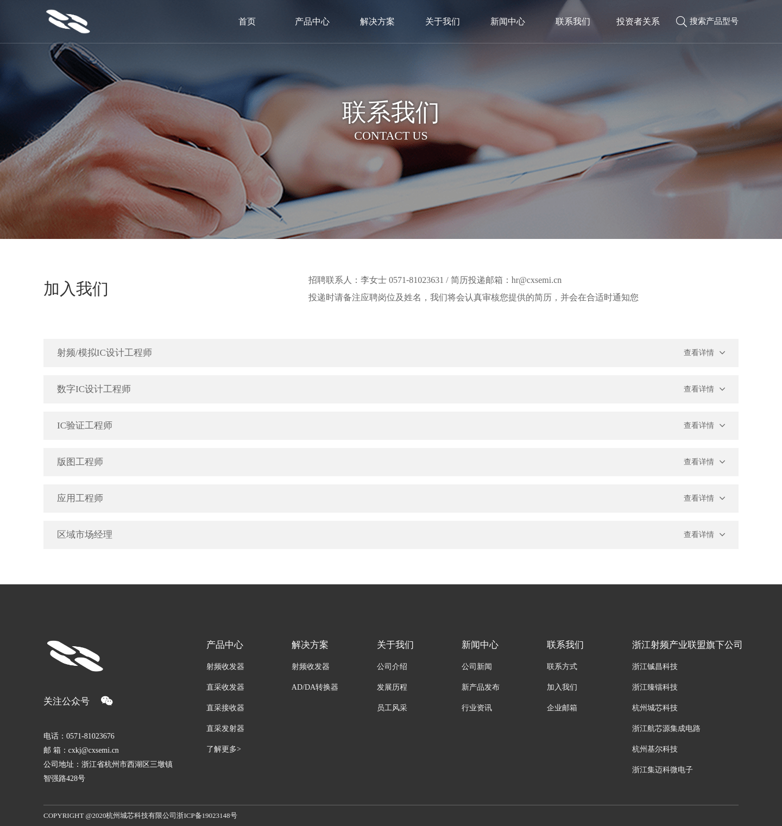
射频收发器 (225, 667)
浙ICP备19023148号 (206, 815)
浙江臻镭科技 (655, 687)
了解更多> (223, 749)
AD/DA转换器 (315, 687)
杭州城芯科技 (655, 708)
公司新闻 (477, 667)
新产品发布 (481, 687)
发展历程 (392, 687)
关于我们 (395, 645)
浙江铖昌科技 (655, 667)
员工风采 (392, 708)
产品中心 (224, 645)
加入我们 (562, 687)
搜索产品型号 (707, 21)
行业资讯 (477, 708)
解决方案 (310, 645)
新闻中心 (480, 645)
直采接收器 (225, 708)
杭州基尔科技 (655, 749)
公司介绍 (392, 667)
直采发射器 (225, 728)
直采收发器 (225, 687)
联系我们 (565, 645)
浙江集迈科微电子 (662, 770)
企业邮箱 (562, 708)
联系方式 (562, 667)
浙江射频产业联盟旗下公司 (685, 645)
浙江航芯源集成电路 (666, 728)
